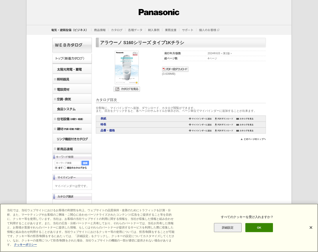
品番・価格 (107, 130)
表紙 (103, 118)
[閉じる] (311, 227)
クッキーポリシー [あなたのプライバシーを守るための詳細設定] (25, 244)
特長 (103, 124)
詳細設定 (228, 227)
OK (259, 227)
